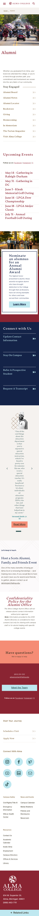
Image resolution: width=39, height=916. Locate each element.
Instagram (27, 163)
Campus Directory (10, 855)
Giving (6, 115)
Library (6, 863)
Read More (19, 524)
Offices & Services (10, 859)
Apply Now (8, 739)
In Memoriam (10, 126)
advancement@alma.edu (19, 677)
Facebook (18, 163)
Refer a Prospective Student (14, 372)
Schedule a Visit (11, 731)
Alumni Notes (10, 98)
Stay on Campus (12, 355)
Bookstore (8, 109)
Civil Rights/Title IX (10, 803)
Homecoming (10, 120)
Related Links (21, 913)
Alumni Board (10, 92)
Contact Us (7, 835)
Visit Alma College (12, 137)
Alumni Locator (11, 103)
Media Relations (27, 807)
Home (6, 11)
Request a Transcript (15, 389)
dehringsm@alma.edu (10, 583)
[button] (7, 468)
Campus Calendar (28, 803)
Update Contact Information (12, 339)
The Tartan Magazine (14, 131)
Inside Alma (7, 847)
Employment (8, 851)
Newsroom (25, 818)
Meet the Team (19, 688)
